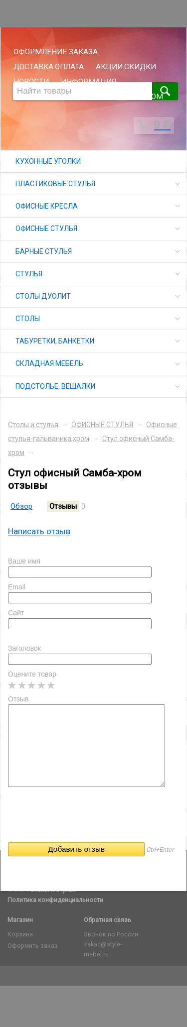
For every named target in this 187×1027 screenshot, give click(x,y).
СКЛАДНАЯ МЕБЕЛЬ (49, 363)
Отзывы (63, 506)
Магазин (20, 919)
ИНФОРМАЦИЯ (88, 81)
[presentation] (84, 818)
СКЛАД (111, 96)
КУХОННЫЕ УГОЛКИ (48, 161)
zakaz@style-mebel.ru (103, 949)
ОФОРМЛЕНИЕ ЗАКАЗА (55, 51)
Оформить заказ (32, 945)
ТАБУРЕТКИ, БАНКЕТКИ (54, 341)
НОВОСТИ (31, 81)
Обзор (21, 506)
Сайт (16, 613)
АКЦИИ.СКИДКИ (126, 66)
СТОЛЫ (27, 319)
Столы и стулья (33, 425)
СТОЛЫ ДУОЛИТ (43, 296)
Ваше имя (24, 561)
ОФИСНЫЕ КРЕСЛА (46, 206)
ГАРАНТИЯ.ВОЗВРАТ (49, 96)
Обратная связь (107, 919)
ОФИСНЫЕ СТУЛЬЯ (46, 228)
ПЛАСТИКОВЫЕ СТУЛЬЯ (55, 184)
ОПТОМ (149, 96)
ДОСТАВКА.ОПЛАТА (48, 66)
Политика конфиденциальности (55, 900)
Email (16, 587)
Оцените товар (32, 674)
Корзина (20, 934)
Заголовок (24, 648)
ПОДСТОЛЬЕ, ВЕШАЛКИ (55, 386)
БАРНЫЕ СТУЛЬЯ (43, 251)
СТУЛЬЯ (28, 274)
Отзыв (18, 699)
